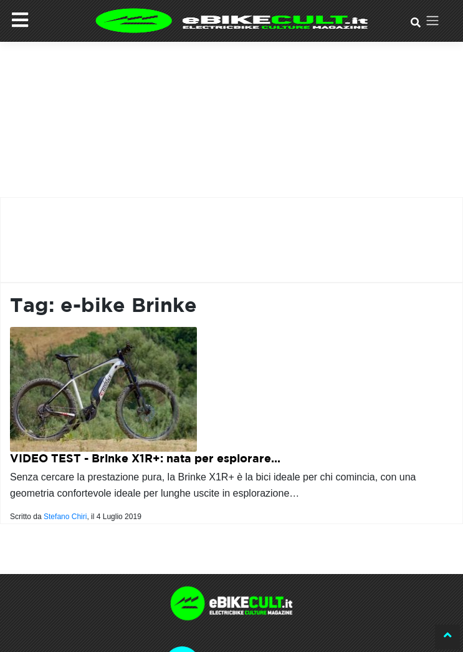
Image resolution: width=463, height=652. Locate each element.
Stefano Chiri (65, 516)
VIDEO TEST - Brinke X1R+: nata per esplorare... (145, 458)
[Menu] (20, 20)
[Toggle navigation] (432, 20)
